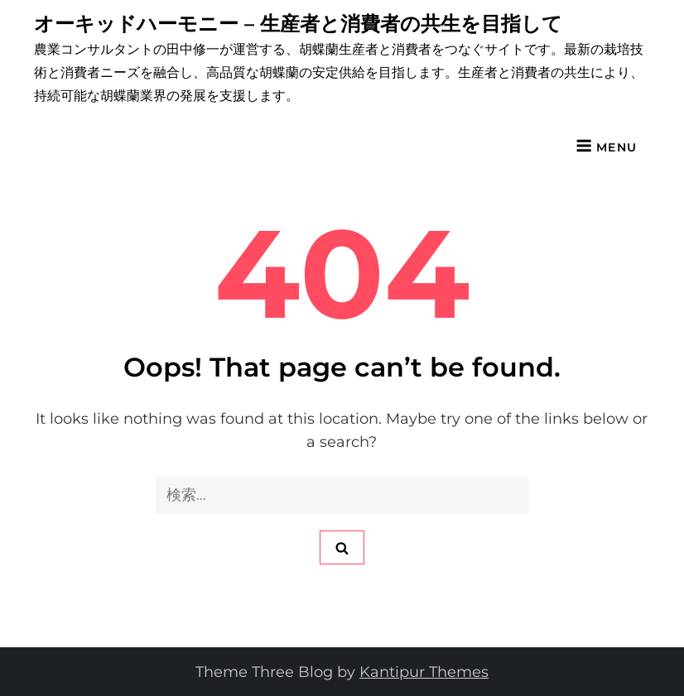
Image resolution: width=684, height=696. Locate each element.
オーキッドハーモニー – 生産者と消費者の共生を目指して (298, 24)
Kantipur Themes (424, 672)
